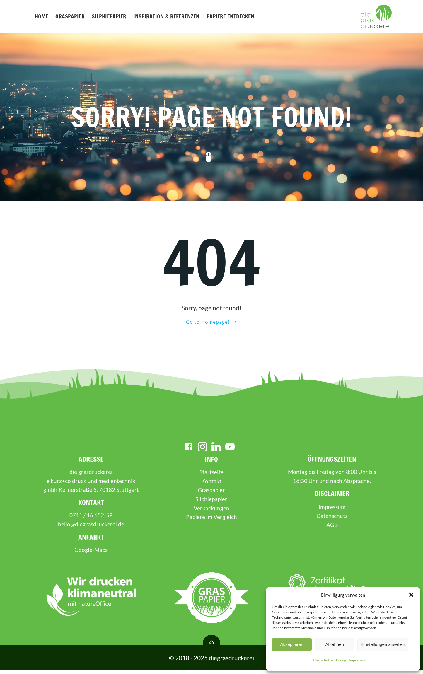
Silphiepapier (108, 16)
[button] (411, 595)
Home (41, 16)
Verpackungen (211, 511)
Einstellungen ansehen (383, 644)
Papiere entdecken (230, 16)
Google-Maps (91, 553)
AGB (331, 528)
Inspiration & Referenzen (166, 16)
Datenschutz (331, 519)
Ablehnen (334, 644)
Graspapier (69, 16)
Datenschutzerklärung (328, 660)
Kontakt (212, 484)
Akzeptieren (291, 644)
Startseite (211, 475)
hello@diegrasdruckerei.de (91, 528)
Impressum (357, 660)
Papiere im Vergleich (211, 520)
